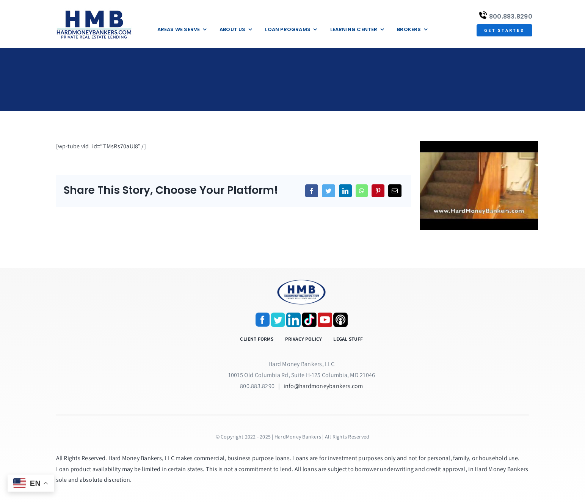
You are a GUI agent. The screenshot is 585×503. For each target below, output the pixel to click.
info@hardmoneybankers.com (323, 386)
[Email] (394, 190)
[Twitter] (328, 190)
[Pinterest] (378, 190)
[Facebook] (311, 190)
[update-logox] (94, 10)
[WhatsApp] (362, 190)
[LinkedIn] (345, 190)
